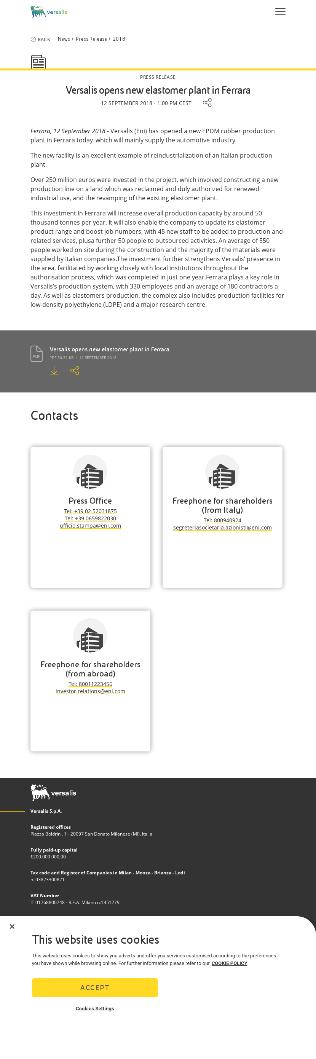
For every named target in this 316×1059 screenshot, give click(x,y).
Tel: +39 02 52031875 (90, 511)
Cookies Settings (95, 1011)
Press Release (91, 39)
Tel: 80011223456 (90, 683)
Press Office (90, 501)
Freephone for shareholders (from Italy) (222, 505)
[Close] (12, 928)
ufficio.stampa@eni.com (90, 525)
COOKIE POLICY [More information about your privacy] (229, 965)
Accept (94, 990)
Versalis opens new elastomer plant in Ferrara (109, 349)
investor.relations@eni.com (90, 691)
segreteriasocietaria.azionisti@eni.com (222, 527)
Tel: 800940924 (222, 520)
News (64, 39)
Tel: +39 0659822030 (90, 518)
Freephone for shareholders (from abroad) (90, 669)
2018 (119, 39)
